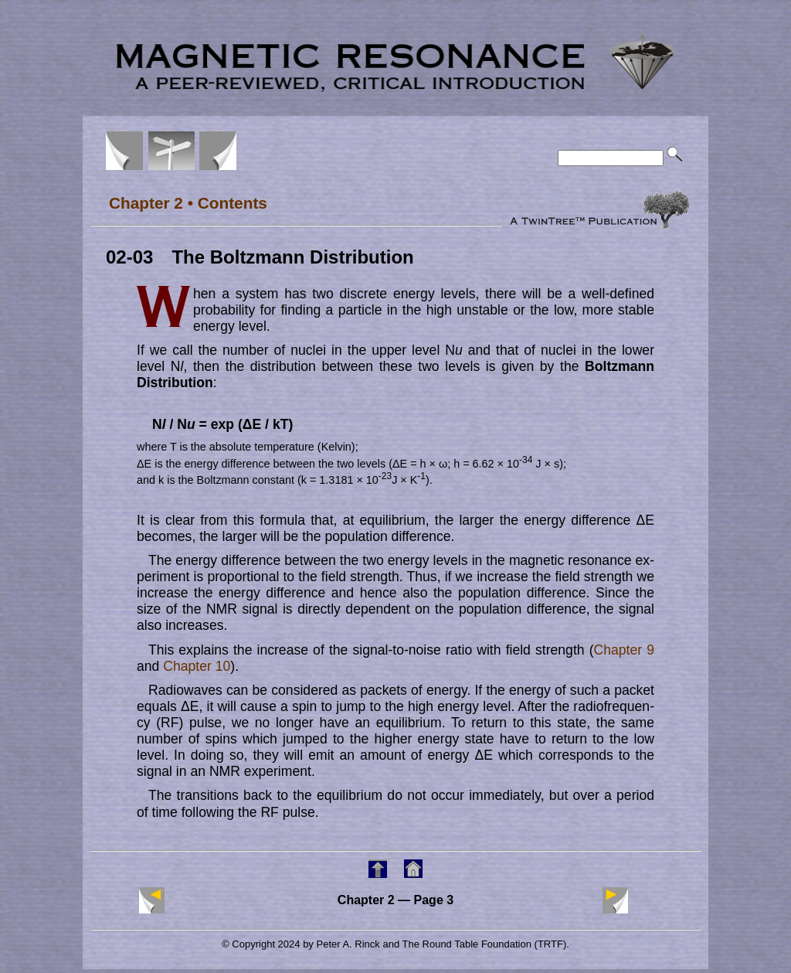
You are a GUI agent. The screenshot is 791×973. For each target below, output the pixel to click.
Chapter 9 (624, 650)
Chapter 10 (196, 666)
